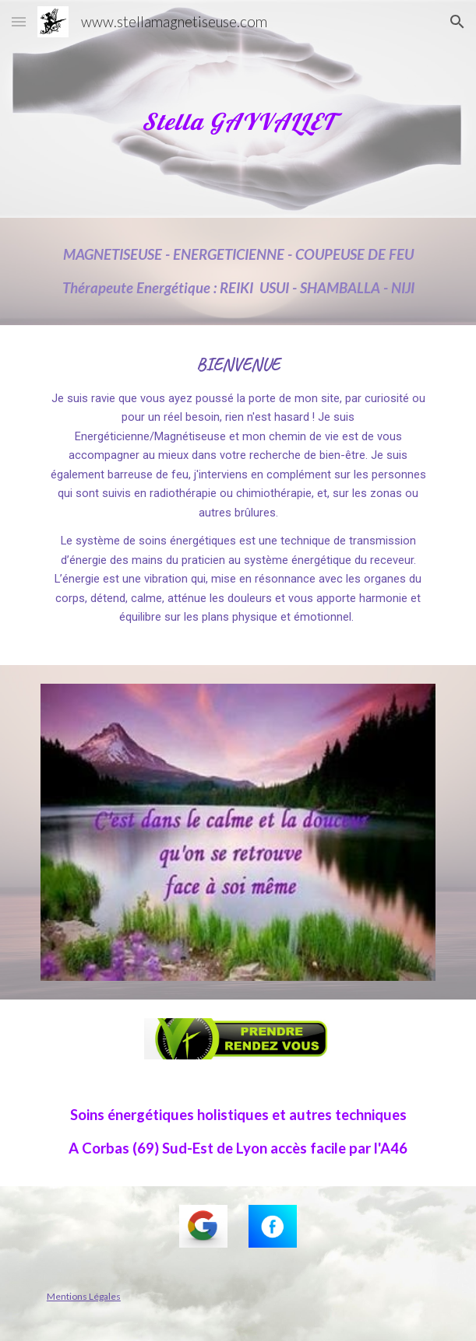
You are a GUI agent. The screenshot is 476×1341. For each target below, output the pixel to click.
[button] (18, 21)
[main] (238, 109)
